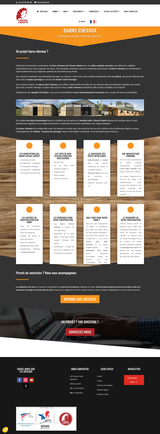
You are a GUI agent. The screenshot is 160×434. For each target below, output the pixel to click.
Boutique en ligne (103, 394)
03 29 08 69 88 (79, 388)
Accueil (99, 376)
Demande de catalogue (104, 385)
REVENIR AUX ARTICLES (80, 299)
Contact (99, 381)
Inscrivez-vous (132, 380)
